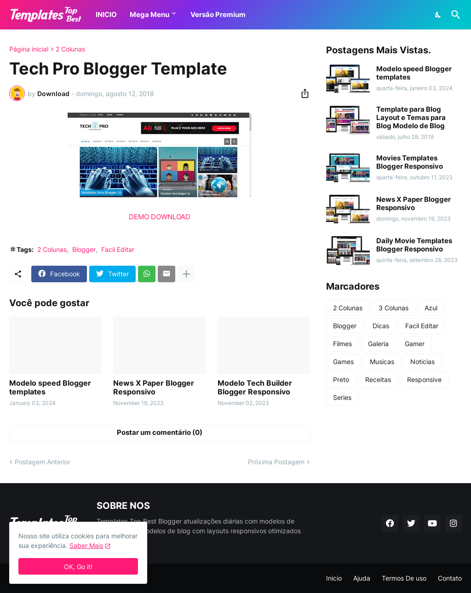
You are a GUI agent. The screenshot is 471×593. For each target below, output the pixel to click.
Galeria (378, 344)
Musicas (382, 361)
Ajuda (361, 578)
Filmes (342, 344)
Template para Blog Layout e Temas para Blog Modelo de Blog (411, 117)
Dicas (381, 326)
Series (342, 397)
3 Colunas (393, 308)
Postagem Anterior (42, 462)
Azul (431, 308)
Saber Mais (86, 545)
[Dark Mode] (438, 15)
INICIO (106, 14)
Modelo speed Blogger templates (50, 387)
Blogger (84, 249)
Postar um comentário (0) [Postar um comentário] (159, 432)
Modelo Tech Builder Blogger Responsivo (255, 387)
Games (343, 361)
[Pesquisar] (454, 15)
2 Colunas (70, 49)
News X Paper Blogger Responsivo (153, 387)
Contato (450, 578)
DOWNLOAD (170, 216)
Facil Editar (117, 249)
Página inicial (28, 49)
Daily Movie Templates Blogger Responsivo (414, 245)
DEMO (139, 216)
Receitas (378, 379)
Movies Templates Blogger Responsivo (409, 162)
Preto (341, 379)
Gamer (415, 344)
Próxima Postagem (276, 462)
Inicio (334, 578)
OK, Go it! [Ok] (78, 566)
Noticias (422, 361)
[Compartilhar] (302, 93)
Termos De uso (404, 578)
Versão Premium (218, 14)
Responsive (424, 379)
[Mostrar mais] (186, 274)
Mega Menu (149, 14)
